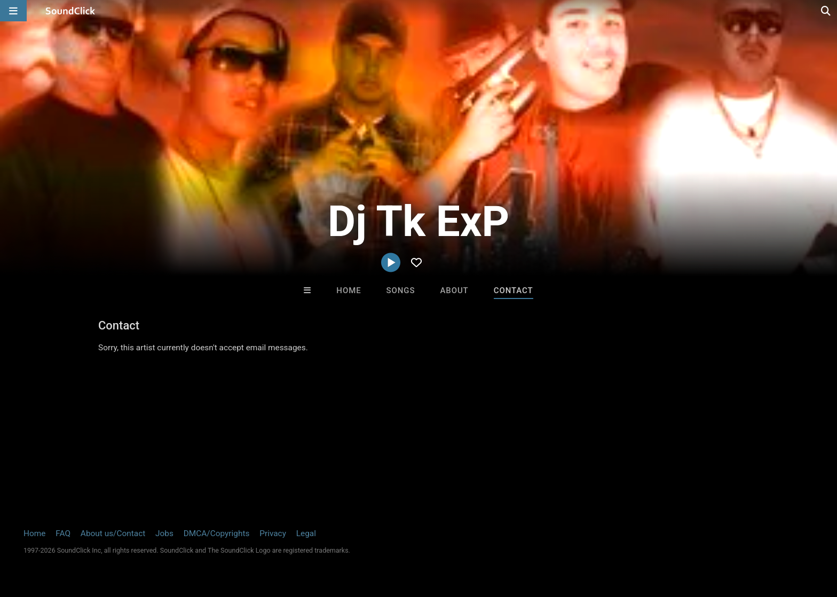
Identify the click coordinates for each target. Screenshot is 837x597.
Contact (513, 290)
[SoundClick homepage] (70, 10)
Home (348, 290)
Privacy (272, 533)
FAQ (63, 533)
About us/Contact (113, 533)
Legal (306, 533)
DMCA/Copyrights (217, 533)
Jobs (164, 533)
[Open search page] (826, 10)
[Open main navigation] (13, 10)
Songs (400, 290)
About (454, 290)
